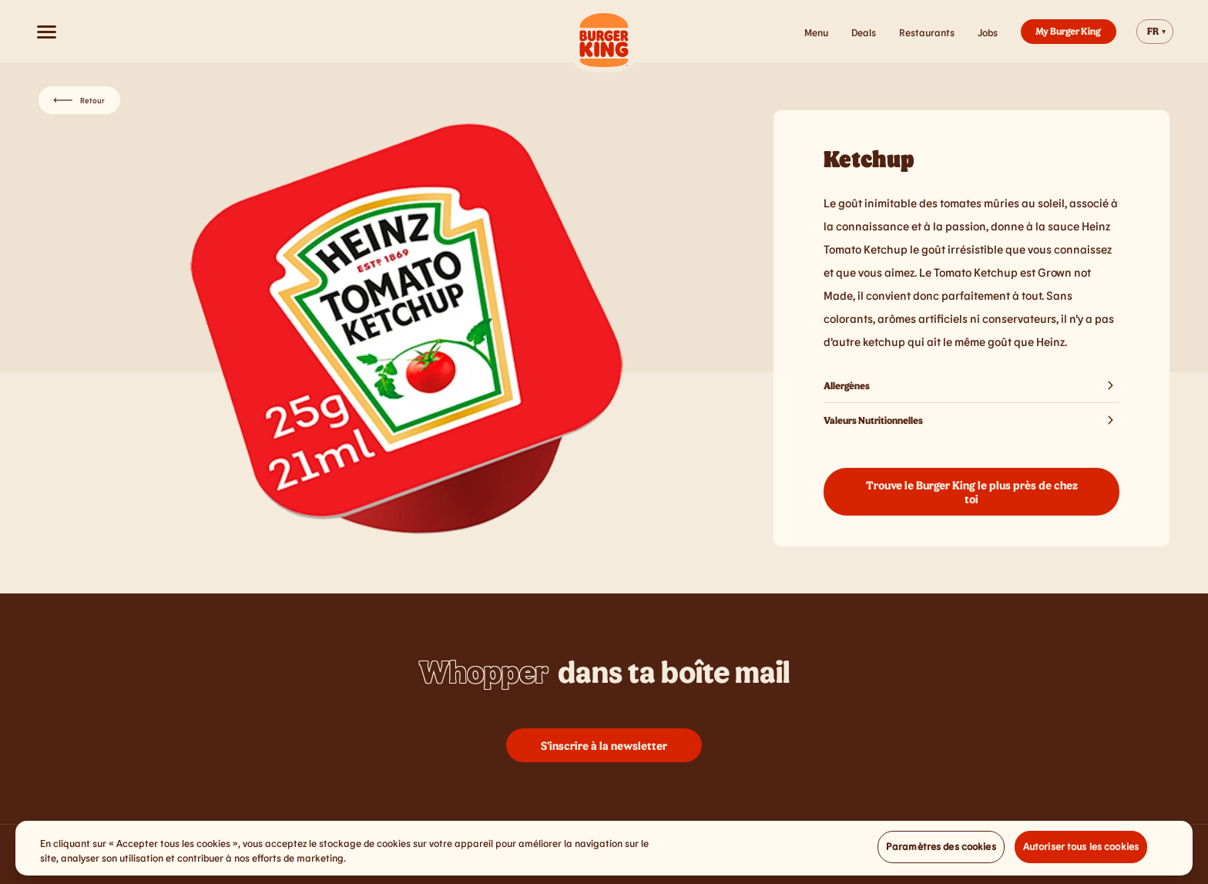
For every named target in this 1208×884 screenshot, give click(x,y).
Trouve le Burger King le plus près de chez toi (972, 492)
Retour (79, 100)
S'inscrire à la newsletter (604, 745)
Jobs (988, 32)
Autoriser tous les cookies (1081, 851)
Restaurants (927, 32)
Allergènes (971, 385)
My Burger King (1068, 31)
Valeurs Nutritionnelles (971, 420)
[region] (604, 853)
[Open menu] (46, 31)
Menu (816, 32)
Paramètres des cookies (941, 851)
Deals (863, 32)
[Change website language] (1155, 31)
